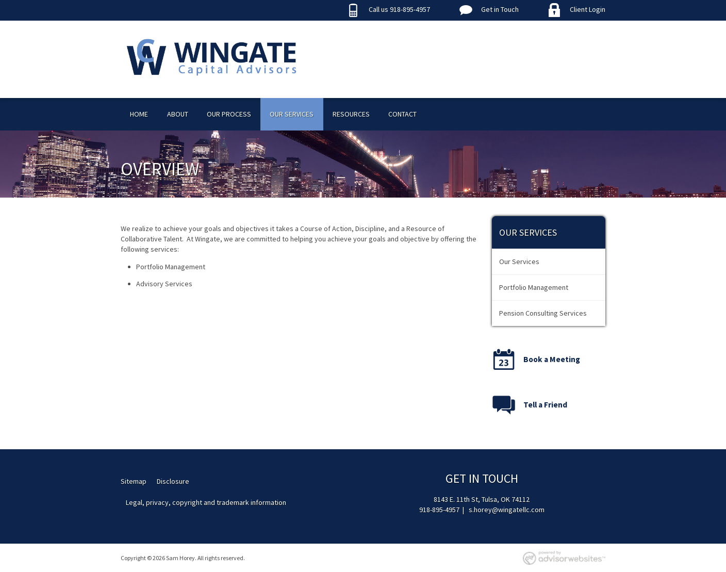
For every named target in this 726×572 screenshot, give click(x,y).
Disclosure (173, 481)
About (177, 114)
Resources (351, 114)
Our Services (292, 114)
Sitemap (133, 481)
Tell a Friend (545, 405)
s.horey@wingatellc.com (506, 509)
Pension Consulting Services (543, 313)
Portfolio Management (533, 287)
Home (139, 114)
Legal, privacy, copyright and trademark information (206, 502)
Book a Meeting (551, 359)
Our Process (229, 114)
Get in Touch (500, 9)
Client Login (587, 9)
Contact (402, 114)
